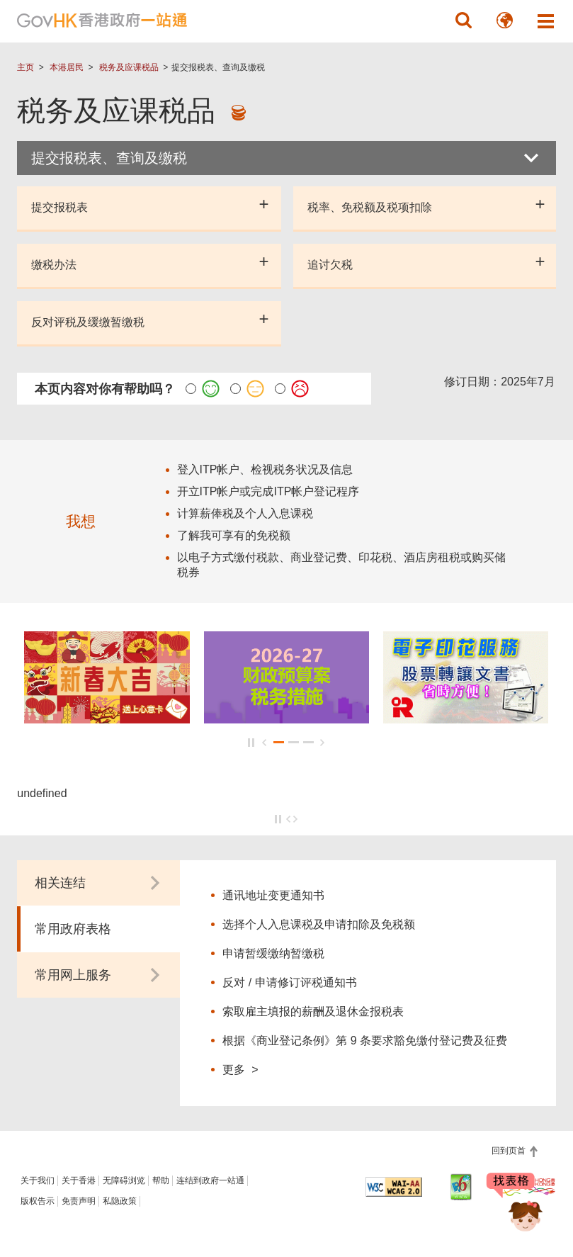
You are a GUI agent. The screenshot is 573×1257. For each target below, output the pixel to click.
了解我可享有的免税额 (233, 535)
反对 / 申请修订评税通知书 (289, 982)
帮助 (160, 1180)
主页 (25, 67)
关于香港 (79, 1180)
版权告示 (38, 1201)
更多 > (240, 1069)
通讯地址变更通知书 (273, 895)
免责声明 (79, 1201)
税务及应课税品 (129, 67)
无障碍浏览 (124, 1180)
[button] (463, 20)
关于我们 (38, 1180)
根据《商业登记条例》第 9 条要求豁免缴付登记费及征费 (364, 1041)
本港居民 (67, 67)
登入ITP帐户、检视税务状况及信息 (265, 469)
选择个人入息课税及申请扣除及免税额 (318, 924)
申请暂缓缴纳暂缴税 (273, 953)
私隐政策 (120, 1201)
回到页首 (510, 1151)
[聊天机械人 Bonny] (515, 1206)
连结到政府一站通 (210, 1180)
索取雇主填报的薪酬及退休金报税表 (313, 1011)
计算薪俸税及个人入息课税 (245, 513)
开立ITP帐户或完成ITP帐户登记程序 (268, 491)
